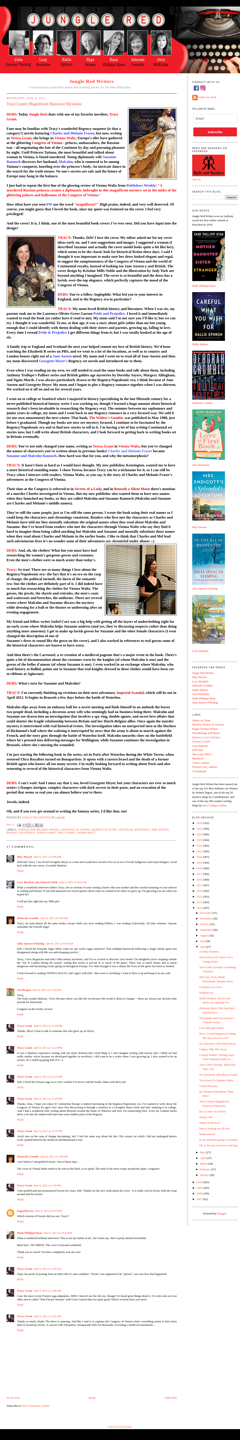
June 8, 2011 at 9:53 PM (48, 1210)
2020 (200, 857)
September (206, 929)
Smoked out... (207, 992)
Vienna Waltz (86, 833)
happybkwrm (25, 1210)
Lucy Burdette (200, 651)
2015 (200, 885)
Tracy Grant (66, 833)
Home (92, 1397)
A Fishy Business (209, 951)
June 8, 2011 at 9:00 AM (47, 856)
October (205, 924)
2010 (200, 1182)
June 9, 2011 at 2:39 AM (47, 1268)
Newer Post (13, 1397)
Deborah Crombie (28, 918)
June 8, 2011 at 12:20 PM (47, 1025)
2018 (200, 868)
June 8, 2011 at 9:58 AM (59, 943)
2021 (200, 851)
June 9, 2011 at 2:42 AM (47, 1316)
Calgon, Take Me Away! (213, 1049)
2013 (200, 896)
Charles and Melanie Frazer (38, 830)
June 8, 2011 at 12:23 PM (47, 1047)
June (203, 946)
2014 (200, 890)
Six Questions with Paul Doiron (217, 1043)
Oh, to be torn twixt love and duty (218, 1145)
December (206, 912)
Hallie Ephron (200, 344)
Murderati (198, 758)
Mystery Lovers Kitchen (206, 737)
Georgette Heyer (104, 830)
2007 (200, 1199)
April (203, 1158)
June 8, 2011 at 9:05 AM (72, 882)
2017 (200, 874)
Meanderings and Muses (206, 733)
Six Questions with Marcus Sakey (218, 1074)
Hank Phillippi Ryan (29, 1232)
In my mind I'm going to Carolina (218, 1139)
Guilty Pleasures (208, 1086)
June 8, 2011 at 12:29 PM (47, 1098)
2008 (200, 1193)
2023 (200, 840)
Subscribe (215, 132)
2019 (200, 862)
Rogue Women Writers (205, 728)
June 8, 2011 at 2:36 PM (47, 1185)
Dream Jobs (206, 1117)
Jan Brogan (24, 989)
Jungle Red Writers (91, 81)
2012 (200, 902)
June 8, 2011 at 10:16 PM (57, 1232)
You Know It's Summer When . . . (218, 1080)
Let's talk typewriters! (211, 1028)
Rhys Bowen (24, 856)
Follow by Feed (207, 97)
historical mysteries (133, 830)
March (204, 1163)
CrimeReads (199, 771)
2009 (200, 1187)
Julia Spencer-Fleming (30, 943)
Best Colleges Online (215, 805)
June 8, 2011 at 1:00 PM (54, 1156)
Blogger (221, 1213)
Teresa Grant (46, 833)
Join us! (196, 179)
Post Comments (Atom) (35, 1405)
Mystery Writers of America (208, 724)
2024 (200, 834)
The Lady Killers (202, 754)
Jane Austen (160, 830)
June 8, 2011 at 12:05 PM (46, 989)
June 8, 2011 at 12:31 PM (47, 1131)
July (203, 941)
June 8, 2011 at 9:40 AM (54, 918)
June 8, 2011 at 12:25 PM (47, 1076)
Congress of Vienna (75, 830)
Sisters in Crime (201, 720)
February (205, 1169)
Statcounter (120, 1426)
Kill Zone (197, 750)
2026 (200, 823)
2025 (200, 828)
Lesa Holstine (200, 745)
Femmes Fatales (201, 741)
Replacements (207, 1134)
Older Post (171, 1397)
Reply (20, 870)
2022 (200, 845)
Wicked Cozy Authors (204, 767)
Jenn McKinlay (201, 465)
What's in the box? (209, 1122)
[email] (215, 118)
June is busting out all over (214, 1128)
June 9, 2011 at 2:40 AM (47, 1290)
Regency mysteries (20, 833)
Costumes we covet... (211, 987)
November (206, 918)
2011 (200, 907)
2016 (200, 879)
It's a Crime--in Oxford (212, 1111)
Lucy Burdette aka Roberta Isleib (37, 882)
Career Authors (200, 762)
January (205, 1175)
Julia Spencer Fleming (205, 588)
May (203, 1152)
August (204, 935)
